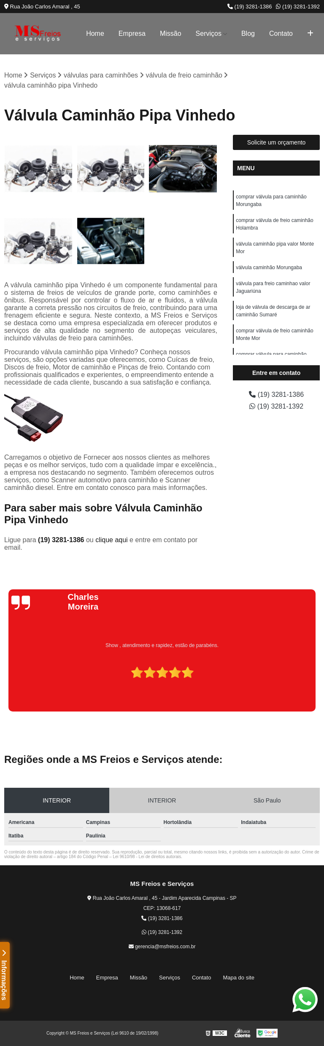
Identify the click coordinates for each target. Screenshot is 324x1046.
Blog (248, 33)
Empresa (132, 33)
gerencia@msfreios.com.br (162, 947)
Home (95, 33)
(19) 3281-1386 (249, 6)
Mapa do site (238, 977)
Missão (170, 33)
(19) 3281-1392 (298, 6)
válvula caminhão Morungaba (269, 267)
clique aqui (111, 539)
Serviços (208, 33)
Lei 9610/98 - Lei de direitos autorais (147, 856)
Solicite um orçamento (276, 142)
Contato (281, 33)
